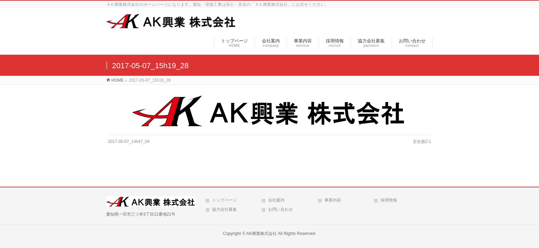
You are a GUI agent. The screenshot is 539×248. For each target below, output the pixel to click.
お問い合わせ (280, 209)
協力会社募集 (224, 209)
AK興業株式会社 (261, 233)
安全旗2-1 (422, 141)
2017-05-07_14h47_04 (129, 141)
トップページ (224, 200)
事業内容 (332, 200)
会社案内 (276, 200)
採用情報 (389, 200)
